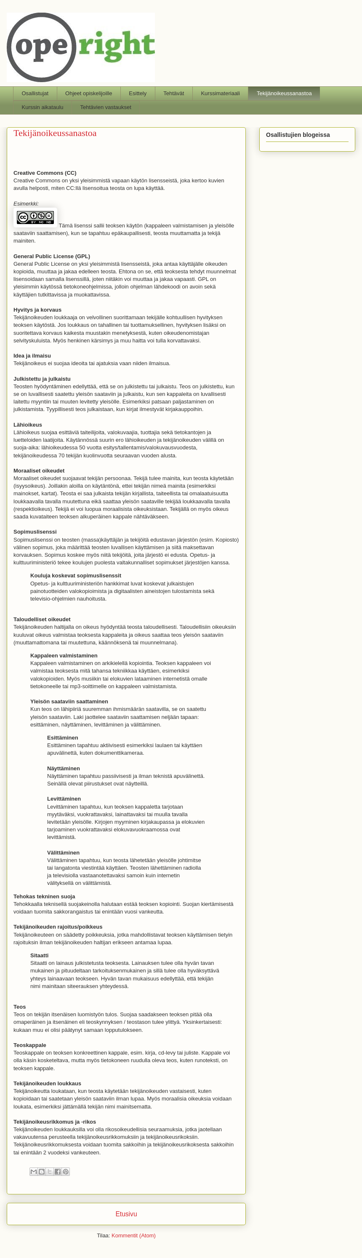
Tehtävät (173, 93)
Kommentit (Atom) (134, 1235)
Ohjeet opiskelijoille (88, 93)
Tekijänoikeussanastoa (284, 93)
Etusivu (126, 1214)
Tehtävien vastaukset (105, 107)
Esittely (137, 93)
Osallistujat (35, 93)
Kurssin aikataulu (43, 107)
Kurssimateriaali (220, 93)
